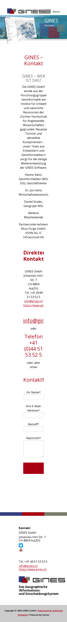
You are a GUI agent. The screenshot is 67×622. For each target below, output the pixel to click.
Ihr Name (33, 392)
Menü (56, 11)
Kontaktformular (33, 498)
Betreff (34, 424)
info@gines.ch (33, 301)
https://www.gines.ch (37, 305)
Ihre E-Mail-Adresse (33, 408)
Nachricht (33, 438)
